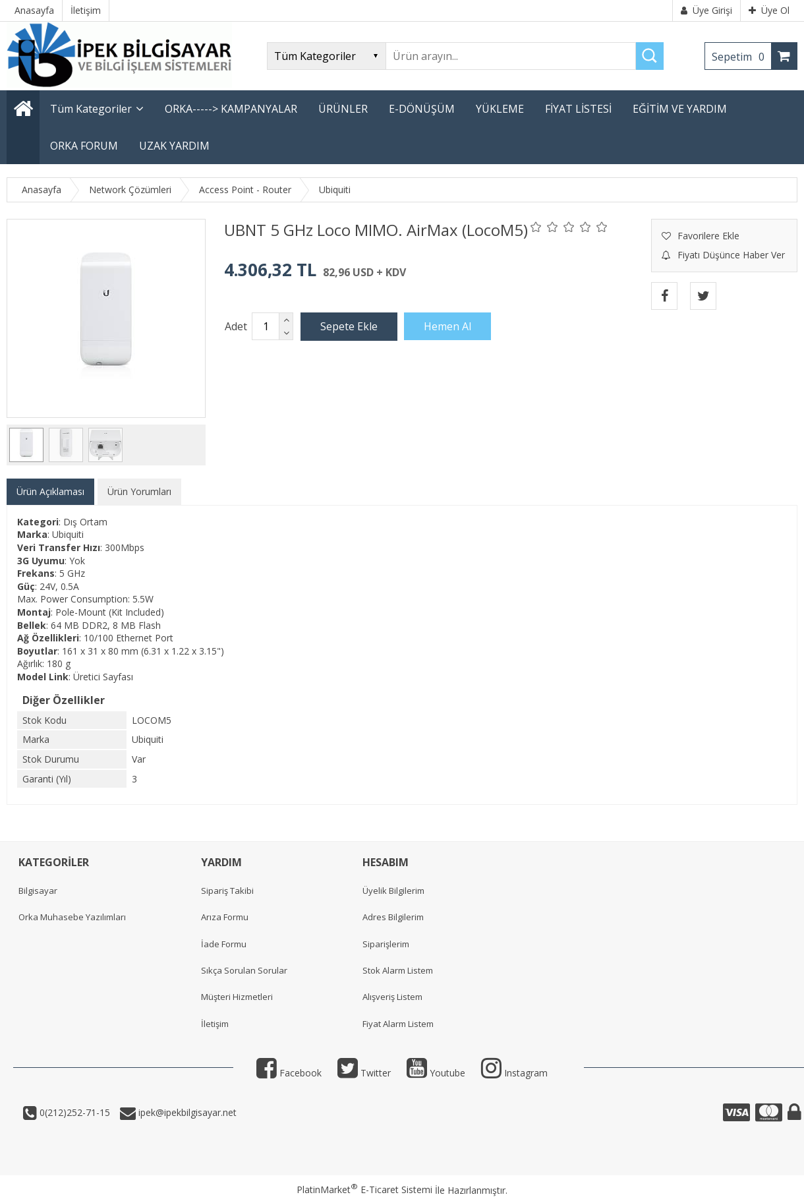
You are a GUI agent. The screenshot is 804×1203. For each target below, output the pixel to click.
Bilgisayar (37, 890)
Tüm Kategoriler (91, 109)
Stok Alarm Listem (397, 970)
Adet (236, 326)
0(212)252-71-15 (73, 1112)
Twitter (364, 1073)
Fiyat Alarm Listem (398, 1024)
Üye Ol (769, 10)
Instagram (514, 1073)
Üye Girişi (706, 10)
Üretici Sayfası (103, 676)
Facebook (289, 1073)
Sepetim (741, 56)
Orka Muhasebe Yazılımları (72, 917)
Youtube (436, 1073)
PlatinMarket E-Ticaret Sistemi (364, 1189)
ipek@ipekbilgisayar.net (186, 1112)
